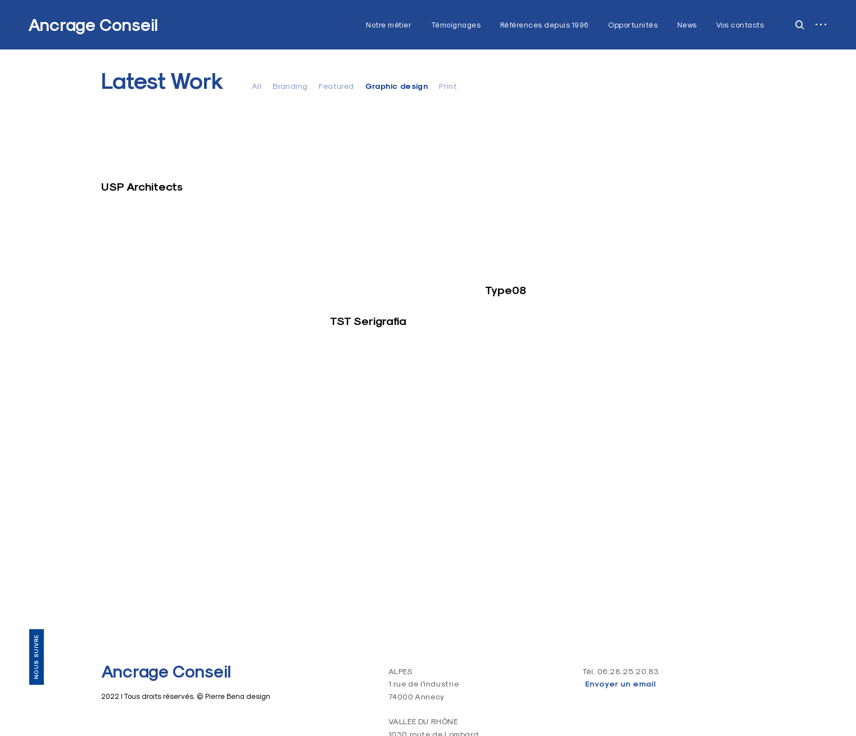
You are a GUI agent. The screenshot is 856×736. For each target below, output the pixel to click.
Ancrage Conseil (93, 25)
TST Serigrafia (368, 321)
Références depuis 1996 (544, 24)
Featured (336, 86)
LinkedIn (35, 596)
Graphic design (396, 86)
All (256, 86)
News (687, 24)
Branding (290, 86)
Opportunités (633, 24)
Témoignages (456, 24)
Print (448, 86)
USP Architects (142, 186)
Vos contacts (740, 24)
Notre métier (388, 24)
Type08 (505, 290)
